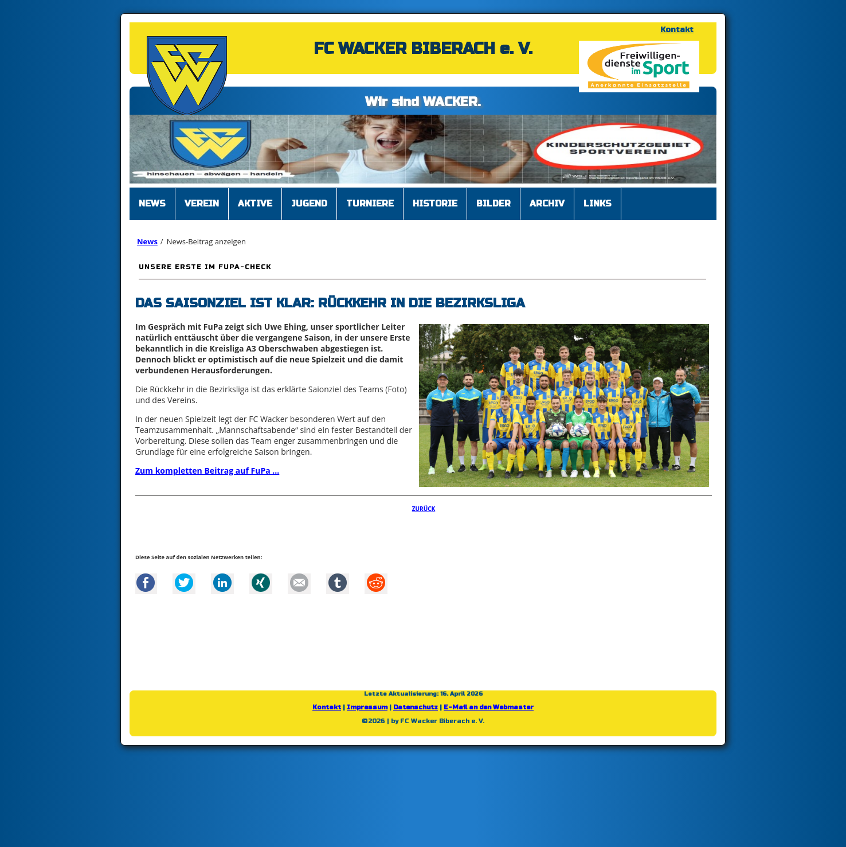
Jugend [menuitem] (309, 203)
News (147, 241)
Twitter (184, 582)
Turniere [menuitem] (370, 203)
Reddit (376, 582)
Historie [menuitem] (435, 203)
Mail (299, 582)
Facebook (145, 582)
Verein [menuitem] (202, 203)
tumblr (337, 582)
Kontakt (677, 29)
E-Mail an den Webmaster (489, 707)
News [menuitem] (152, 203)
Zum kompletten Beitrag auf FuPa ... (207, 470)
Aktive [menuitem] (255, 203)
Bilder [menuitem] (493, 203)
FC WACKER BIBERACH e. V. (423, 48)
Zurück (424, 509)
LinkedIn (222, 582)
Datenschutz (415, 707)
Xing (261, 582)
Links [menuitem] (597, 203)
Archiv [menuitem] (547, 203)
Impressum (367, 707)
